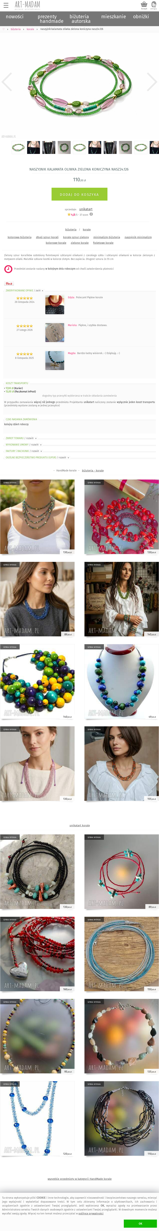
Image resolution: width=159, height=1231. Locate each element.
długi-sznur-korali (47, 237)
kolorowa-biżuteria (19, 237)
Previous (6, 82)
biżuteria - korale (93, 470)
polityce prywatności (91, 1213)
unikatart (86, 209)
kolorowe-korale (56, 242)
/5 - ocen (77, 215)
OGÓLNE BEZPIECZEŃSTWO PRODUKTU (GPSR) (38, 457)
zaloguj (153, 8)
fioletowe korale (103, 242)
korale (87, 229)
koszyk (144, 8)
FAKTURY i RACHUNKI (24, 451)
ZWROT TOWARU (21, 438)
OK (140, 1223)
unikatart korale (80, 825)
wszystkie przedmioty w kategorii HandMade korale (80, 1178)
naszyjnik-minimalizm (138, 237)
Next (152, 82)
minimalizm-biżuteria (106, 237)
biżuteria (70, 229)
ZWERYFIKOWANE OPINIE (25, 290)
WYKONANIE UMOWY (24, 444)
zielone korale (80, 242)
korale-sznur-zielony (76, 237)
